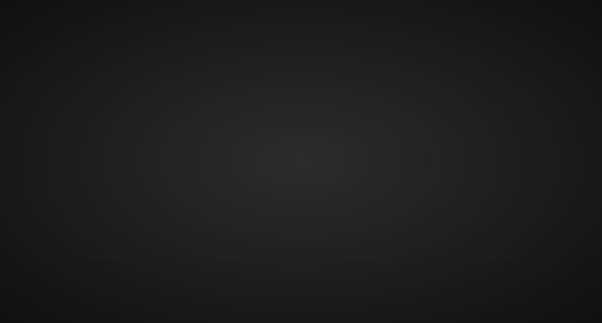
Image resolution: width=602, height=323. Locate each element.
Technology (361, 256)
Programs (499, 256)
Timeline (100, 256)
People (227, 256)
